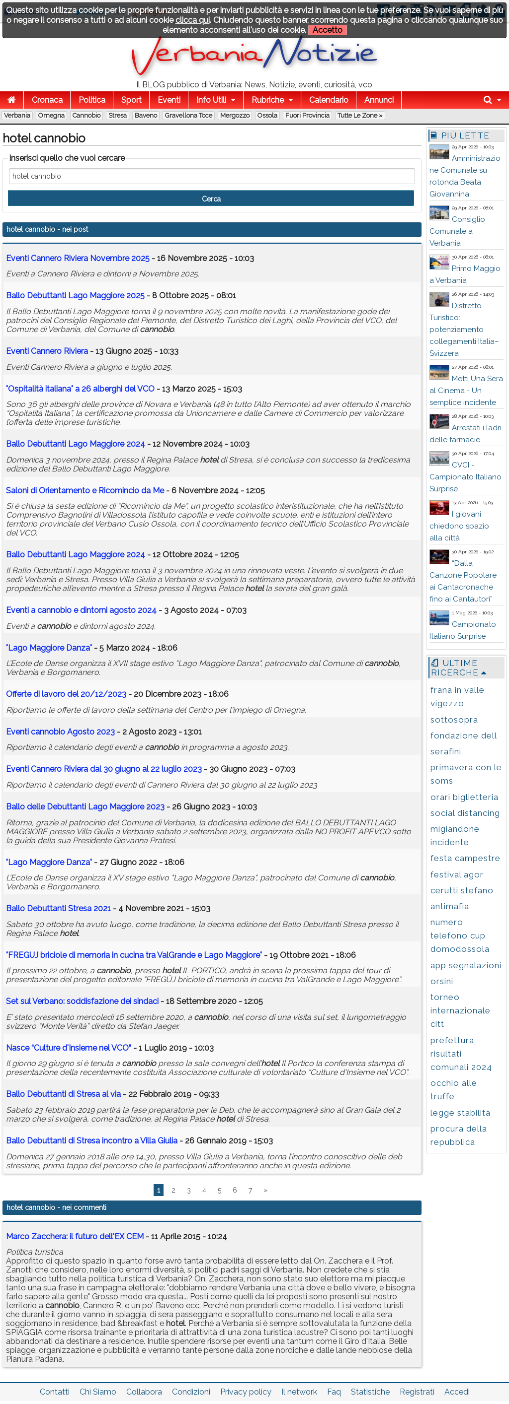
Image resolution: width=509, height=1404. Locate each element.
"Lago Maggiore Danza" (49, 648)
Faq (334, 1392)
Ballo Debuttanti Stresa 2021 (58, 908)
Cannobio (86, 115)
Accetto (327, 30)
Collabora (144, 1392)
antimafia (449, 906)
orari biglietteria (464, 797)
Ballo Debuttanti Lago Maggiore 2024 (75, 444)
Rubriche (268, 100)
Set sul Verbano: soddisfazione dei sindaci (82, 1001)
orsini (441, 981)
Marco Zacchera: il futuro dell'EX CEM (75, 1236)
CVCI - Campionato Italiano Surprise (465, 477)
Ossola (267, 115)
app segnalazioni (466, 965)
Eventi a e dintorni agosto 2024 (81, 610)
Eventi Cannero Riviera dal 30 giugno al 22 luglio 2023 (104, 769)
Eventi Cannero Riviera (47, 351)
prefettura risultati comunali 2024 (461, 1053)
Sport (131, 100)
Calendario (328, 100)
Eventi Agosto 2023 (60, 731)
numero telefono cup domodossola (460, 935)
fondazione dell (463, 735)
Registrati (417, 1392)
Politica (92, 100)
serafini (445, 751)
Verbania (17, 115)
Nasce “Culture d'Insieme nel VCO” (68, 1048)
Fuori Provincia (307, 115)
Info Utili (211, 100)
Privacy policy (245, 1392)
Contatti (55, 1392)
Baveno (146, 115)
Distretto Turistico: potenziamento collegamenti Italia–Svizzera (464, 329)
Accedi (457, 1392)
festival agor (457, 874)
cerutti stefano (462, 890)
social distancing (465, 813)
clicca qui (192, 20)
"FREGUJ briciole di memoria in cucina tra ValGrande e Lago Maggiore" (134, 955)
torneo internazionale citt (460, 1010)
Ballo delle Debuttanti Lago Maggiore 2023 (85, 806)
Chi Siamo (98, 1392)
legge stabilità (460, 1113)
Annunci (379, 100)
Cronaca (47, 100)
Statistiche (370, 1392)
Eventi (169, 100)
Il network (299, 1392)
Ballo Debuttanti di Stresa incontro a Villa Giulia (91, 1140)
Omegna (51, 115)
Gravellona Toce (188, 115)
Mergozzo (235, 115)
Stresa (117, 115)
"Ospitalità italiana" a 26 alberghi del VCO (80, 389)
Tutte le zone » (360, 115)
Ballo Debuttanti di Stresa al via (63, 1094)
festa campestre (465, 858)
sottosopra (454, 720)
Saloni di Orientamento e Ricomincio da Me (85, 490)
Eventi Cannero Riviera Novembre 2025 (78, 258)
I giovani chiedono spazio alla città (459, 526)
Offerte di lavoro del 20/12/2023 (66, 694)
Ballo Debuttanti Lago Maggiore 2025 (75, 295)
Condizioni (191, 1392)
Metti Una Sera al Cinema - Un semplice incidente (466, 390)
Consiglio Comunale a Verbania (457, 231)
